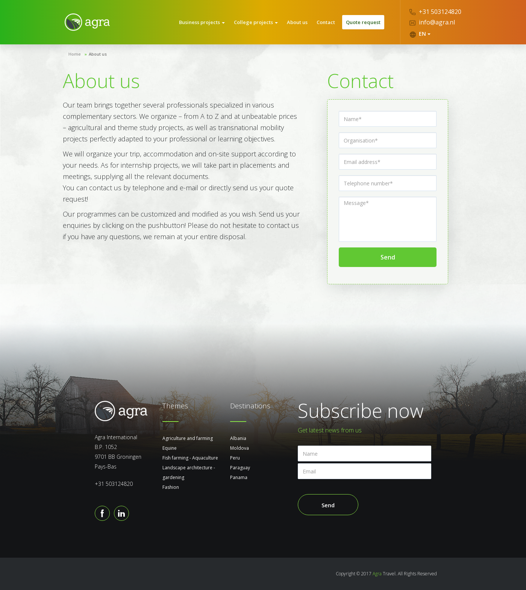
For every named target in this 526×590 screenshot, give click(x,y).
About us (297, 22)
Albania (238, 438)
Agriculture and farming (187, 438)
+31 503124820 (435, 12)
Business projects (202, 22)
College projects (256, 22)
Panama (238, 477)
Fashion (170, 487)
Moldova (239, 448)
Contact (326, 22)
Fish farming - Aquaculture (190, 458)
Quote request (363, 22)
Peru (235, 458)
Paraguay (240, 467)
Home (74, 54)
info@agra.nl (432, 22)
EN (420, 34)
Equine (169, 448)
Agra (377, 573)
